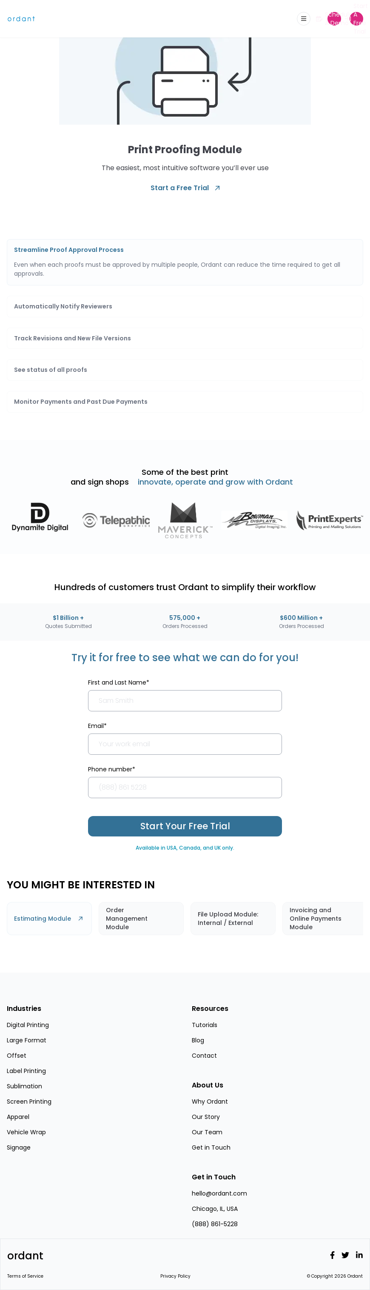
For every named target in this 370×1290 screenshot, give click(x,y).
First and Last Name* (118, 682)
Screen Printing (29, 1101)
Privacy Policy (175, 1276)
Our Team (207, 1132)
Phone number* (111, 769)
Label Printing (26, 1071)
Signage (19, 1147)
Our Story (206, 1117)
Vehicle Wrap (26, 1132)
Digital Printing (28, 1025)
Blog (198, 1040)
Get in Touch (211, 1147)
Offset (16, 1055)
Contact (204, 1055)
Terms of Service (25, 1276)
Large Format (26, 1040)
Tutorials (204, 1025)
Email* (97, 726)
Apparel (18, 1117)
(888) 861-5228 (215, 1224)
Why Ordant (210, 1101)
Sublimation (24, 1086)
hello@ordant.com (219, 1193)
